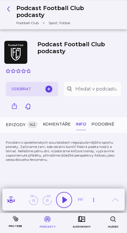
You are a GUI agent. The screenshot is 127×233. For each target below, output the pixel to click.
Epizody (22, 125)
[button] (61, 14)
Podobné (102, 124)
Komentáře (57, 124)
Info (81, 124)
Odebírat (31, 89)
